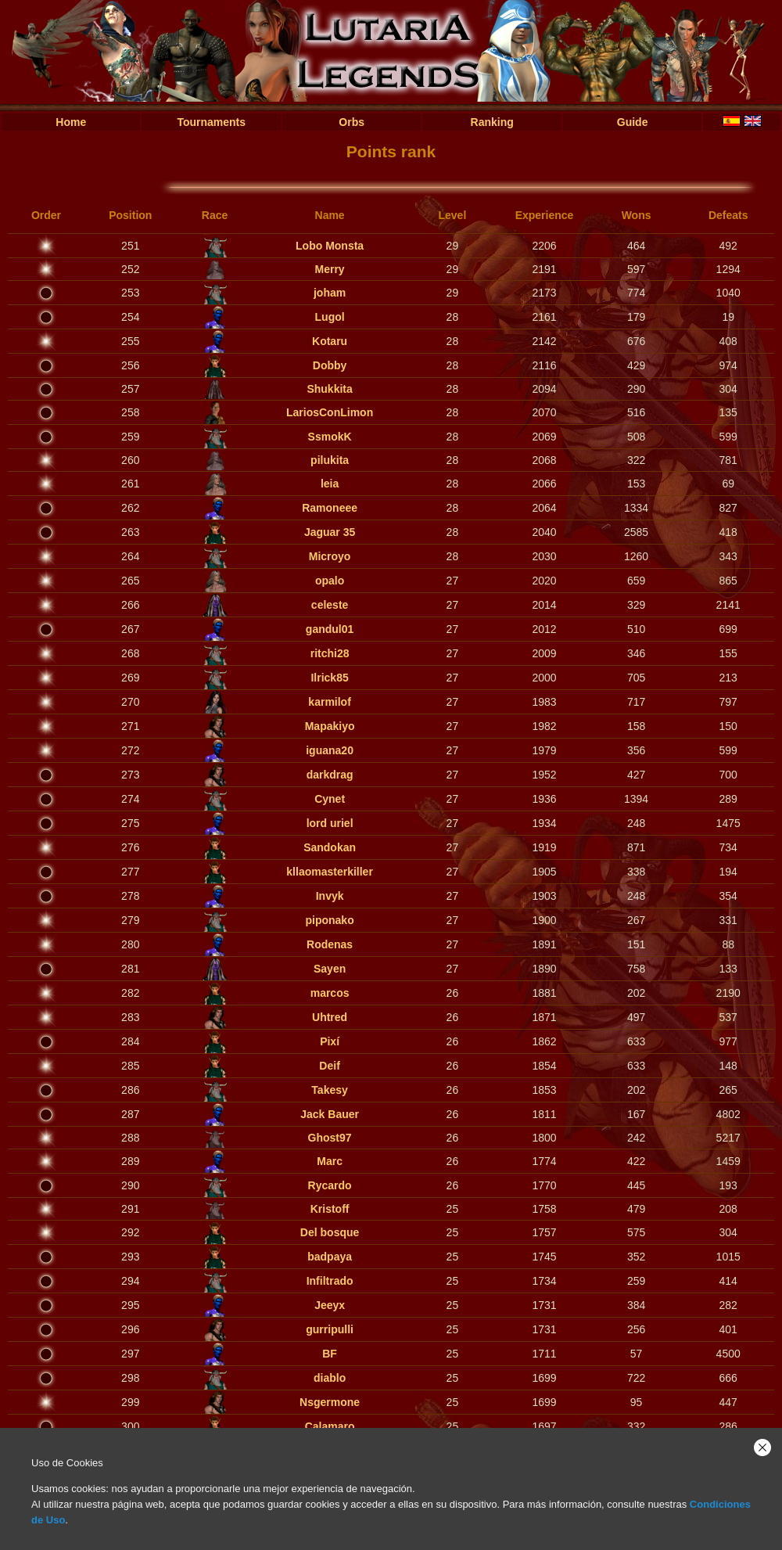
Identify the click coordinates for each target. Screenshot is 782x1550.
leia (330, 483)
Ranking (492, 122)
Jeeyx (329, 1305)
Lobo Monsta (330, 245)
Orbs (351, 122)
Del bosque (329, 1232)
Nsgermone (330, 1402)
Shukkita (329, 389)
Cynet (329, 799)
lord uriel (330, 823)
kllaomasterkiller (329, 871)
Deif (329, 1065)
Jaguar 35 (329, 532)
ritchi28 (330, 653)
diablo (330, 1378)
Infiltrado (330, 1281)
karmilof (329, 702)
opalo (329, 580)
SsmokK (330, 436)
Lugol (330, 317)
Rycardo (330, 1185)
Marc (330, 1161)
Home (71, 122)
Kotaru (329, 341)
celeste (329, 605)
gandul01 (329, 629)
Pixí (329, 1041)
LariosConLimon (329, 412)
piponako (329, 920)
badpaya (329, 1256)
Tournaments (211, 122)
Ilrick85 (329, 677)
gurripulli (329, 1329)
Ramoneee (329, 508)
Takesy (329, 1090)
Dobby (330, 365)
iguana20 (329, 750)
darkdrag (330, 774)
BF (329, 1353)
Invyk (330, 896)
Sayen (330, 968)
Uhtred (329, 1017)
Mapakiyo (330, 726)
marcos (330, 993)
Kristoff (330, 1209)
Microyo (330, 556)
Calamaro (330, 1426)
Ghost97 (330, 1137)
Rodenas (330, 944)
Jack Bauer (329, 1114)
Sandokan (329, 847)
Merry (330, 269)
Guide (632, 122)
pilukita (329, 460)
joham (330, 292)
